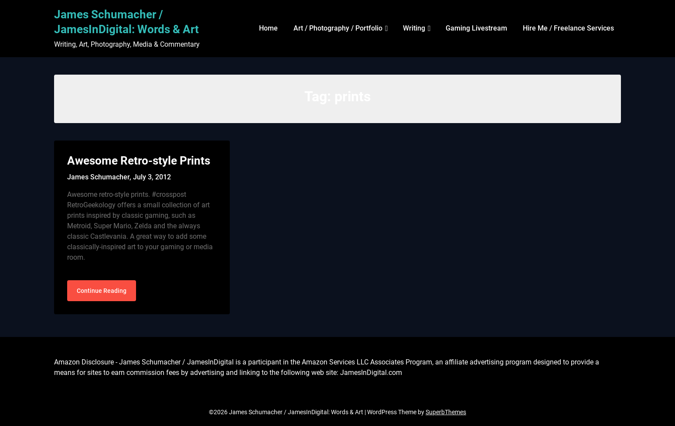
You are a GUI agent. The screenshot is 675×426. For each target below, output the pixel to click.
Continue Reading (101, 290)
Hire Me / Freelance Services (568, 28)
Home (268, 28)
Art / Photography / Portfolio (337, 28)
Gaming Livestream (476, 28)
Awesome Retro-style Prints (138, 160)
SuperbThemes (446, 412)
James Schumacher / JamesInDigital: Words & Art (126, 22)
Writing (414, 28)
